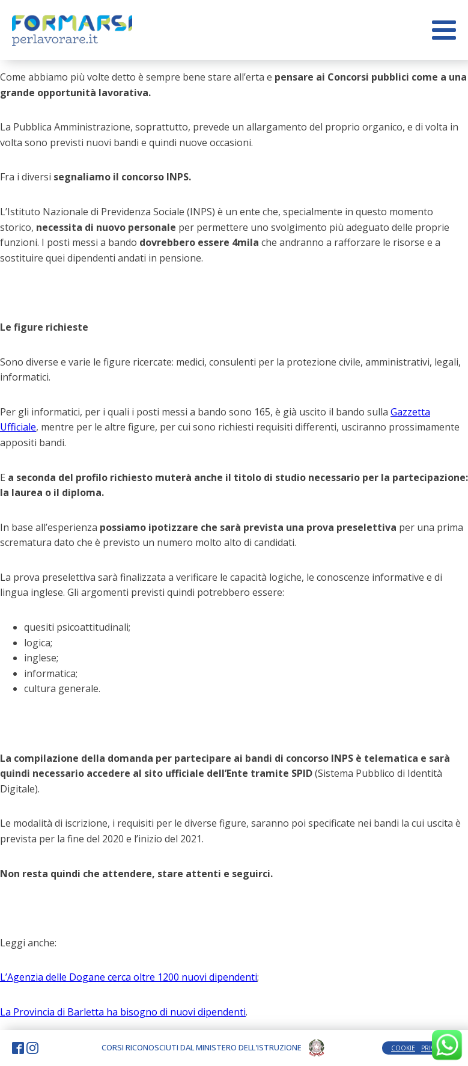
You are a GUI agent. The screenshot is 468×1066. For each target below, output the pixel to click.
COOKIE (403, 1048)
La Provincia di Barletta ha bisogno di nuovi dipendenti (123, 1012)
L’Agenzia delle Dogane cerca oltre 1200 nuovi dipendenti (128, 977)
